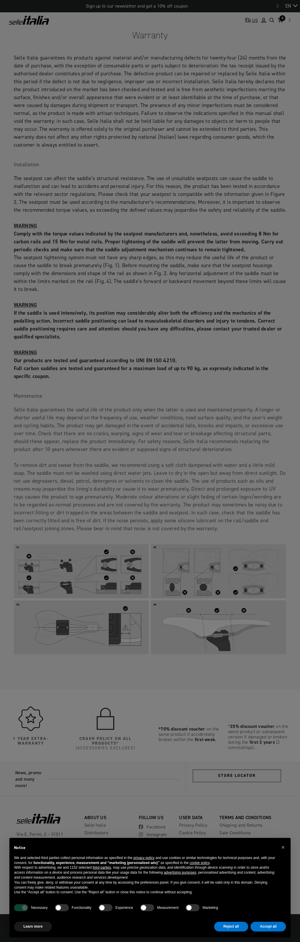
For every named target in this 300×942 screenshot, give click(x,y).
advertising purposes (180, 872)
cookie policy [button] (199, 863)
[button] (283, 847)
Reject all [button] (231, 926)
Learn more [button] (32, 926)
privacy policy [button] (143, 858)
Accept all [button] (268, 926)
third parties (102, 867)
